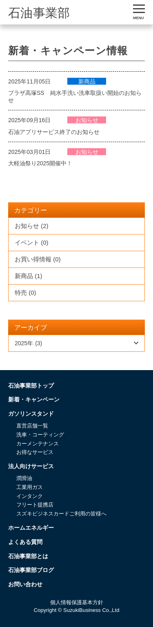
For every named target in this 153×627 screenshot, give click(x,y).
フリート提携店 (34, 505)
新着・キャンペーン (34, 399)
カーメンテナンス (37, 444)
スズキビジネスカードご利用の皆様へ (61, 514)
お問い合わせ (25, 584)
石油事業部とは (28, 556)
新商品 (86, 81)
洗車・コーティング (40, 435)
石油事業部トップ (31, 385)
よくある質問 (25, 542)
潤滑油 (24, 478)
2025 (28, 343)
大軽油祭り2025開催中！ (40, 163)
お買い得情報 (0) (38, 259)
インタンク (29, 496)
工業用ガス (29, 487)
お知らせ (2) (32, 225)
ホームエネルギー (31, 527)
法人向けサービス (31, 466)
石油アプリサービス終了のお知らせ (54, 132)
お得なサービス (34, 452)
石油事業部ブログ (31, 570)
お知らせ (86, 120)
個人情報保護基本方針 (76, 602)
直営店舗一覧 (32, 426)
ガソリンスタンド (31, 413)
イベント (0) (32, 242)
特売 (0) (25, 292)
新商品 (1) (28, 275)
